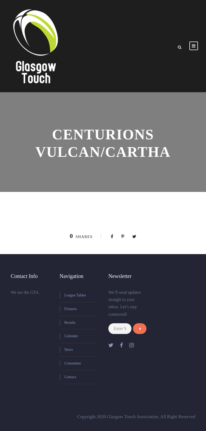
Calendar (71, 336)
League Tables (75, 295)
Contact (70, 377)
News (68, 350)
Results (69, 323)
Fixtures (70, 309)
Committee (72, 363)
